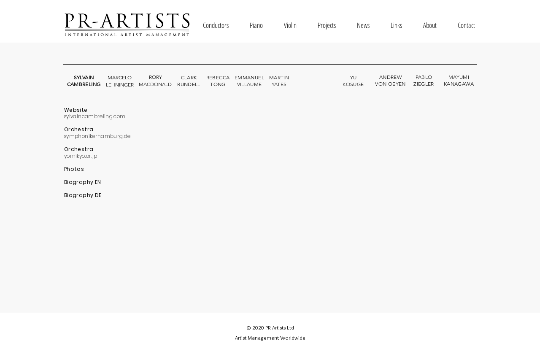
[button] (215, 25)
